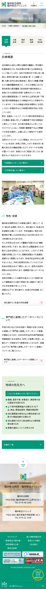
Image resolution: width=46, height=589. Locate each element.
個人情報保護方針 (33, 536)
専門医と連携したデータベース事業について (21, 360)
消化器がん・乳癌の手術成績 (16, 302)
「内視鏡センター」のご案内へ (16, 162)
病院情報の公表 (12, 544)
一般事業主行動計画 (12, 540)
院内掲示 (34, 544)
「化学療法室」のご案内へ (14, 170)
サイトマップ (12, 536)
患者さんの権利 (34, 540)
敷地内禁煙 (12, 548)
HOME (4, 26)
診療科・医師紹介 (14, 26)
